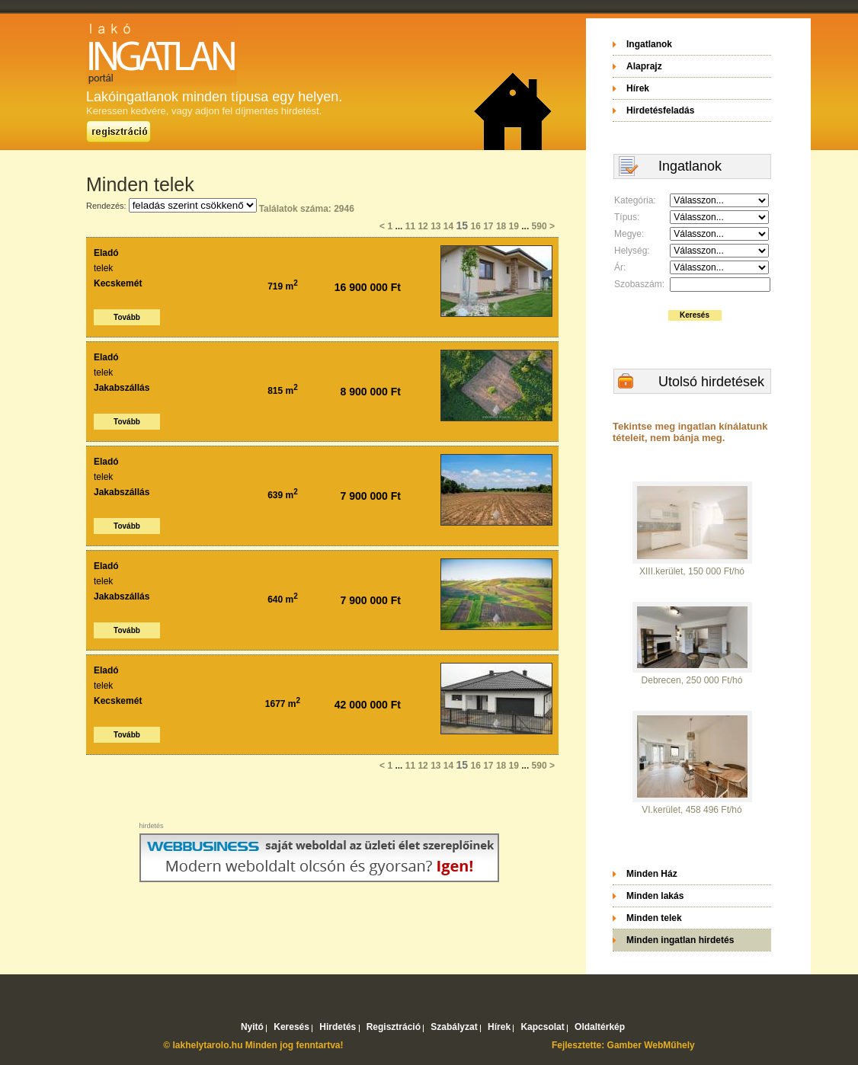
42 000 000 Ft (368, 705)
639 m (282, 495)
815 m (282, 390)
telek (103, 268)
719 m (282, 286)
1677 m (282, 704)
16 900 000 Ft (368, 287)
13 (435, 226)
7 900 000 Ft (371, 496)
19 (514, 226)
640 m (282, 599)
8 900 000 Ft (371, 391)
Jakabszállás (121, 387)
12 (422, 226)
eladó (106, 253)
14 (448, 226)
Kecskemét (118, 283)
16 (475, 226)
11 (410, 226)
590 (539, 226)
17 (488, 226)
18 (501, 226)
